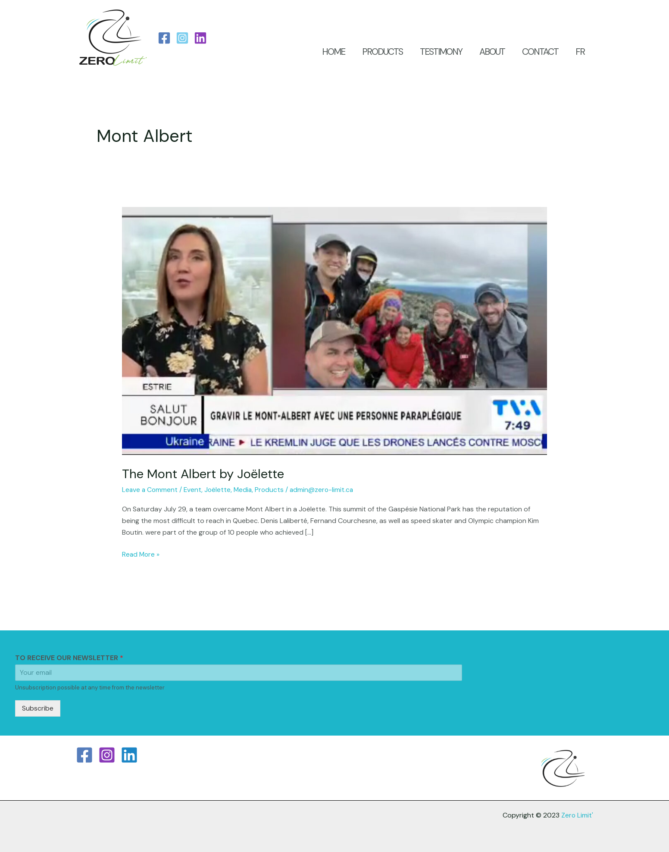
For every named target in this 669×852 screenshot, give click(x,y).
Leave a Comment (150, 489)
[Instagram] (182, 37)
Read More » (141, 553)
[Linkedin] (129, 754)
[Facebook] (164, 37)
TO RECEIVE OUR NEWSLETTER (69, 657)
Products (273, 489)
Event (194, 489)
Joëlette (219, 489)
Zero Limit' (577, 814)
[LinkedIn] (200, 37)
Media (245, 489)
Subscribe (37, 707)
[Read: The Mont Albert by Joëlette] (334, 330)
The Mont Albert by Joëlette (205, 473)
